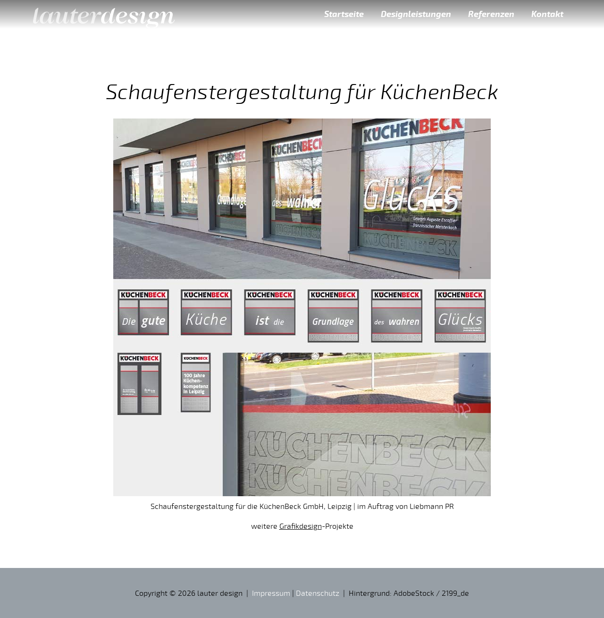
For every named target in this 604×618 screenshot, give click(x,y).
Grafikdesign (300, 526)
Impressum (271, 593)
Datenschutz (317, 593)
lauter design (104, 14)
